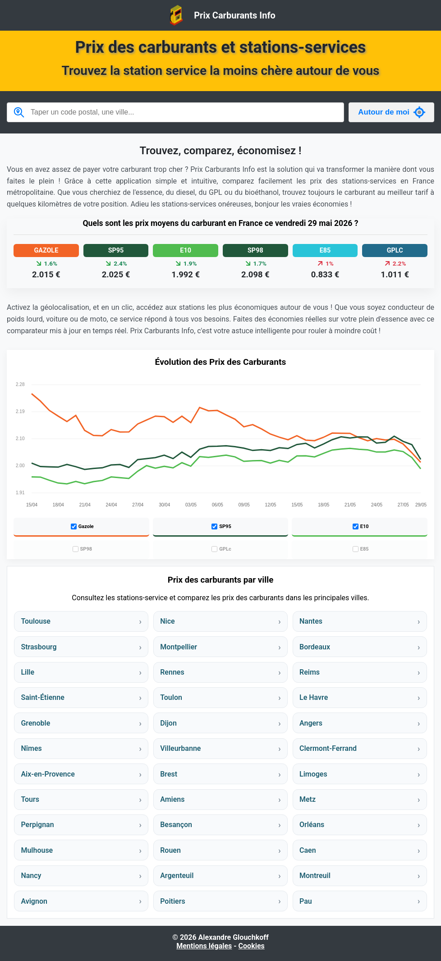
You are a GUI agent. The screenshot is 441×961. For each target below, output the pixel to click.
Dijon (168, 723)
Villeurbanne (180, 748)
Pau (305, 901)
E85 (361, 549)
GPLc (221, 549)
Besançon (176, 824)
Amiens (172, 799)
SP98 (82, 549)
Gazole (82, 526)
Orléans (311, 824)
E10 (361, 526)
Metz (307, 799)
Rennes (172, 672)
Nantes (310, 621)
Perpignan (37, 824)
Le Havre (313, 697)
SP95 (221, 526)
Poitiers (172, 901)
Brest (168, 774)
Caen (307, 850)
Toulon (171, 697)
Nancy (31, 875)
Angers (310, 723)
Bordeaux (314, 647)
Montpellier (178, 647)
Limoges (313, 774)
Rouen (170, 850)
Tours (30, 799)
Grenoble (35, 723)
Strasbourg (38, 647)
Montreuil (315, 875)
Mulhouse (37, 850)
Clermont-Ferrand (328, 748)
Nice (167, 621)
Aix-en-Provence (47, 774)
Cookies (252, 946)
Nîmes (31, 748)
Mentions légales (204, 946)
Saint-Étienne (42, 697)
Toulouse (36, 621)
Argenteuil (176, 875)
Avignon (34, 901)
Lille (27, 672)
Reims (309, 672)
